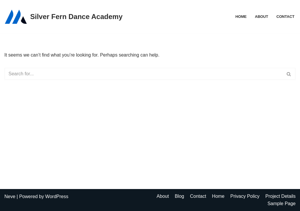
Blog (179, 196)
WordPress (56, 196)
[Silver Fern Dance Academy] (63, 16)
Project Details (280, 196)
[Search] (143, 74)
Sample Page (281, 203)
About (261, 16)
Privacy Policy (245, 196)
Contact (285, 16)
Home (240, 16)
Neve (9, 196)
